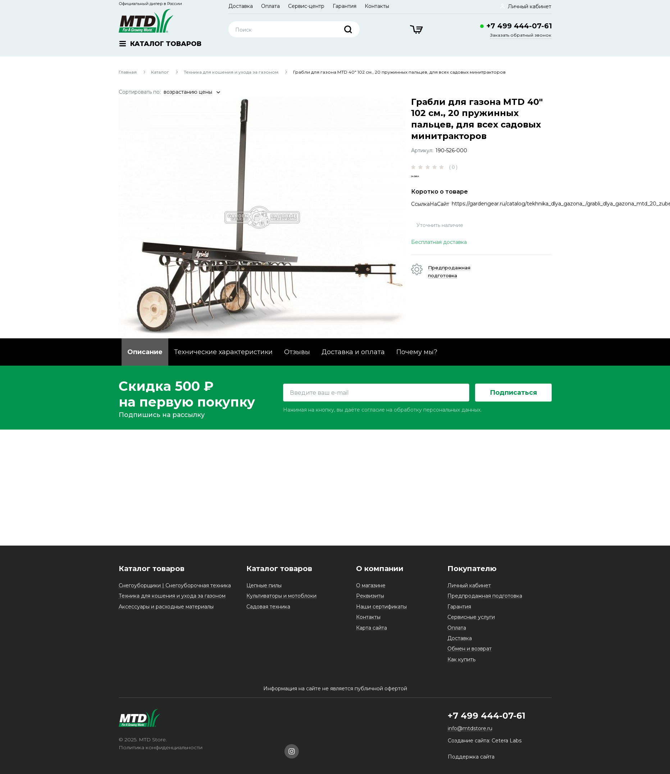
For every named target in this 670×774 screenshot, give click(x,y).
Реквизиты (370, 600)
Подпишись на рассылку (162, 535)
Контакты (377, 6)
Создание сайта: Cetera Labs (484, 745)
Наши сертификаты (381, 611)
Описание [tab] (145, 352)
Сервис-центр (306, 6)
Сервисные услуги (471, 621)
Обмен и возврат (469, 653)
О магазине (371, 590)
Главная (128, 72)
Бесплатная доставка (439, 254)
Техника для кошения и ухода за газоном (231, 72)
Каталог (160, 72)
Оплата (270, 6)
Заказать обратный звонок (520, 35)
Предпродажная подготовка (484, 600)
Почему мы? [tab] (416, 352)
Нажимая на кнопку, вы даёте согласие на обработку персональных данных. (382, 530)
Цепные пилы (264, 590)
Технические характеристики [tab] (223, 352)
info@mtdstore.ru (470, 733)
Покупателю (472, 573)
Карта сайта (371, 632)
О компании (380, 573)
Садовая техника (268, 611)
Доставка (240, 6)
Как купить (461, 664)
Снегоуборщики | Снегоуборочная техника (175, 590)
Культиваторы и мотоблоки (281, 600)
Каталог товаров (151, 573)
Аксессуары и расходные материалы (166, 611)
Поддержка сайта (471, 761)
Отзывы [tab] (297, 352)
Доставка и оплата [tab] (353, 352)
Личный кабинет (469, 590)
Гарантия (344, 6)
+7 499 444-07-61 (519, 26)
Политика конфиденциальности (160, 752)
